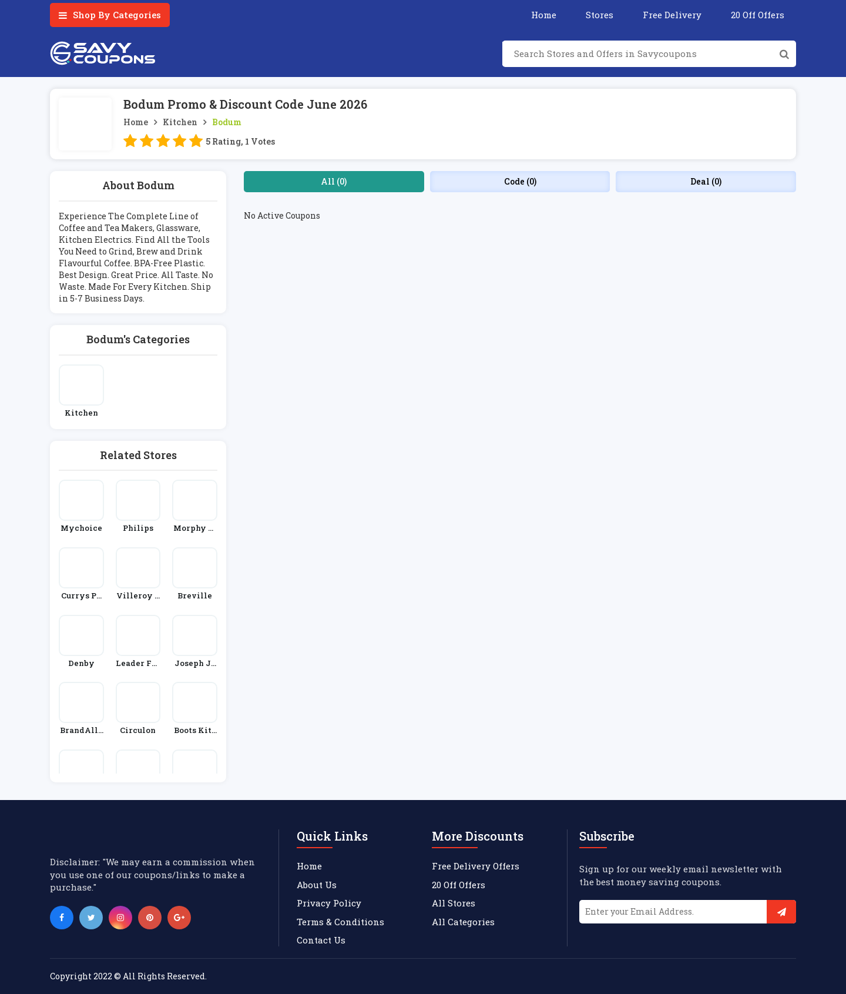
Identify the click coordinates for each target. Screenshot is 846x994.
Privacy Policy (329, 903)
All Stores (453, 903)
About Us (317, 885)
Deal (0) (705, 181)
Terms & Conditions (340, 922)
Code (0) (520, 181)
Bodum (226, 122)
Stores (599, 15)
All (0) (334, 181)
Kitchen (180, 122)
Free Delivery (672, 15)
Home (543, 15)
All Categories (463, 922)
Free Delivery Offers (475, 866)
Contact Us (321, 940)
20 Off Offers (757, 15)
